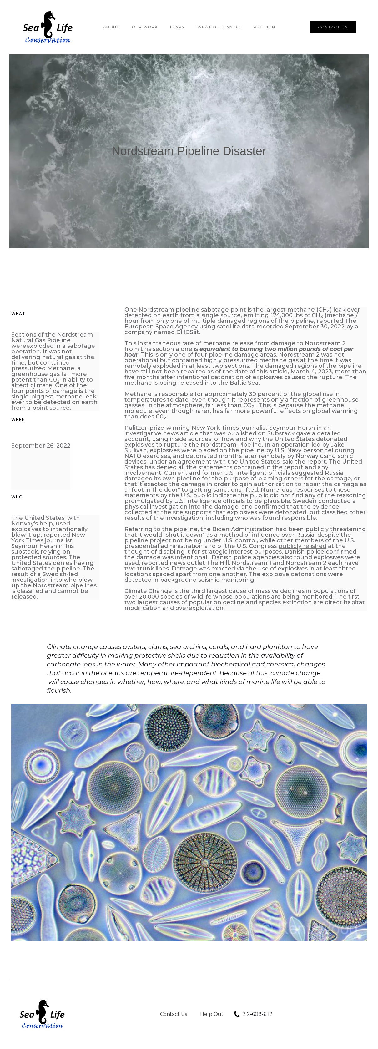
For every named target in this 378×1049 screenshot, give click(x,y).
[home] (48, 27)
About (111, 27)
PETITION (264, 27)
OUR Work (145, 27)
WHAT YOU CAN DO (219, 27)
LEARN (177, 27)
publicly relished (302, 546)
